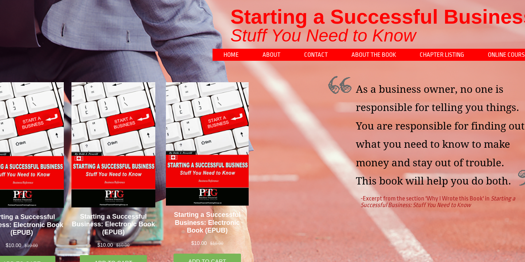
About (271, 54)
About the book (373, 54)
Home (231, 54)
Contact (316, 54)
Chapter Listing (442, 54)
